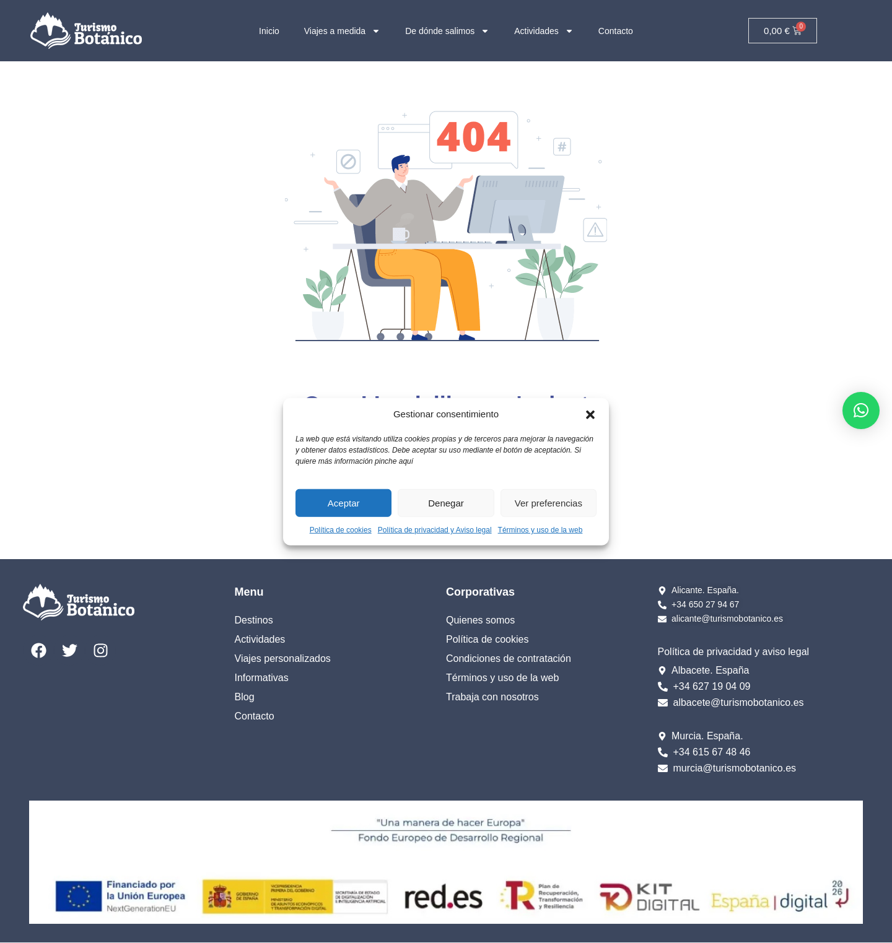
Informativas (262, 677)
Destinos (254, 620)
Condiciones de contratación (508, 658)
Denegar (446, 502)
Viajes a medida (342, 30)
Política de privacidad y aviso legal (734, 651)
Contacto (615, 31)
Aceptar (344, 502)
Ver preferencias (548, 502)
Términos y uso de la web (540, 530)
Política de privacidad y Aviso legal (435, 530)
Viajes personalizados (283, 658)
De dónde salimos (447, 30)
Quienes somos (480, 620)
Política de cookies (341, 530)
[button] (590, 414)
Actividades (544, 30)
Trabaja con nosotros (492, 697)
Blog (245, 697)
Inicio (269, 31)
